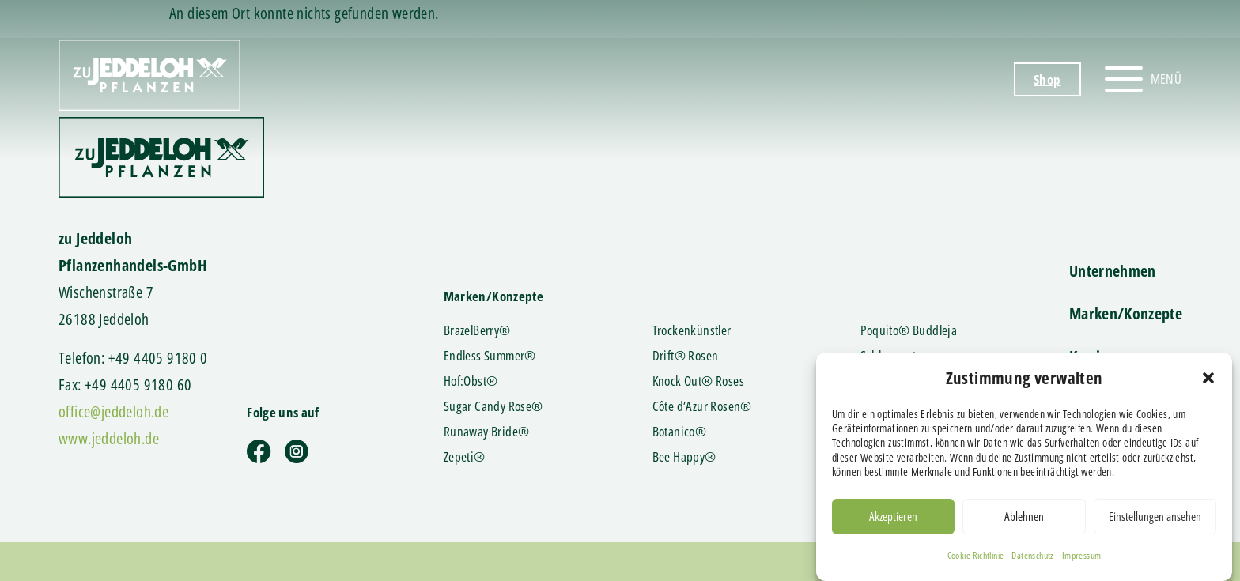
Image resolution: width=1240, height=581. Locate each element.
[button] (1208, 383)
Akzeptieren (893, 522)
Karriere (1095, 356)
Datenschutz (1032, 561)
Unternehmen (1112, 270)
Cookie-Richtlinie (975, 561)
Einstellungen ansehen (1155, 522)
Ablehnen (1024, 522)
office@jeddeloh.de (113, 411)
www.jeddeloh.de (109, 438)
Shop (1047, 79)
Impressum (1082, 561)
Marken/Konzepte (1125, 313)
